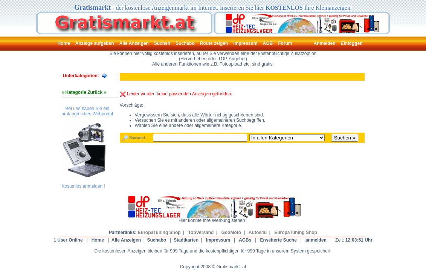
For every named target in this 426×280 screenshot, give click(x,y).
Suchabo (156, 240)
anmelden (316, 240)
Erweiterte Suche (278, 240)
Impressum (218, 240)
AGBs (245, 240)
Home (98, 240)
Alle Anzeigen (126, 240)
